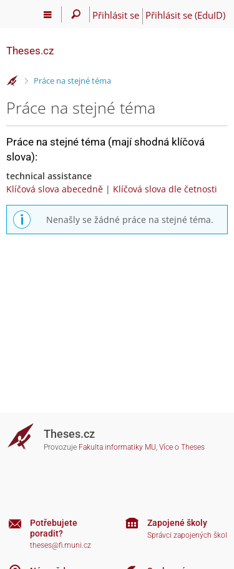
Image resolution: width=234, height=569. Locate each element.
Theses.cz (30, 50)
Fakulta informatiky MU (117, 447)
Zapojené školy (177, 523)
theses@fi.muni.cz (60, 545)
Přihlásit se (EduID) (185, 15)
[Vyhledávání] (76, 14)
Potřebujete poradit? (53, 528)
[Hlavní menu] (48, 14)
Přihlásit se (115, 15)
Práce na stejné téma (72, 80)
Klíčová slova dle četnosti (165, 189)
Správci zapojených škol (187, 535)
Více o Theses (182, 447)
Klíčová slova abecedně (54, 189)
